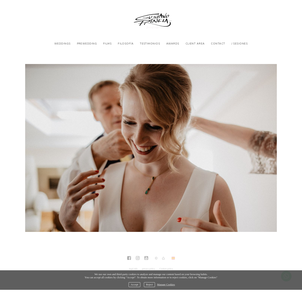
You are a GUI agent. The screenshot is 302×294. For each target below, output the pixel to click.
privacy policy (148, 268)
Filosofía (126, 43)
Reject (149, 284)
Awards (172, 43)
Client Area (195, 43)
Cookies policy (166, 268)
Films (107, 43)
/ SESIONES (240, 43)
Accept (134, 284)
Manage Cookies (166, 284)
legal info (133, 268)
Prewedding (87, 43)
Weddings (62, 43)
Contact (218, 43)
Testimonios (150, 43)
